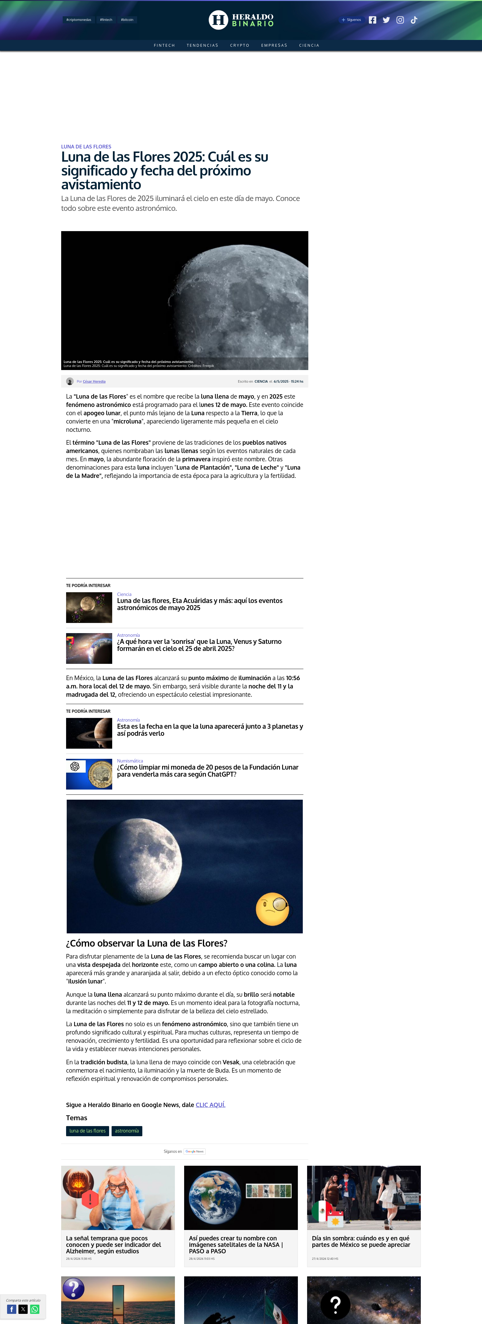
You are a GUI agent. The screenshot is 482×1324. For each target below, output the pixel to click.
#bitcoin (127, 20)
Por (91, 381)
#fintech (106, 20)
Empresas (274, 45)
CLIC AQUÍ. (211, 1105)
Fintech (165, 45)
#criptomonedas (78, 20)
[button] (11, 1309)
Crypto (240, 45)
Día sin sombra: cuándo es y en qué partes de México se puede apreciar (361, 1241)
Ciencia (309, 45)
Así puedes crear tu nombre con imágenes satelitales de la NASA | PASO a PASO (236, 1244)
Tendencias (203, 45)
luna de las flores (87, 1131)
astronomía (127, 1131)
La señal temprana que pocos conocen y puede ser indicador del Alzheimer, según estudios (113, 1244)
